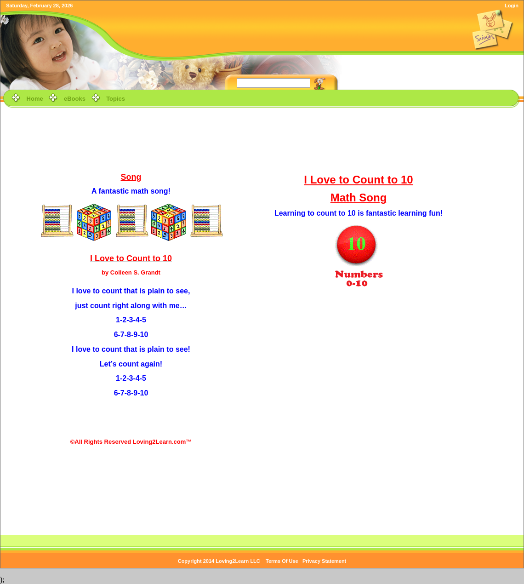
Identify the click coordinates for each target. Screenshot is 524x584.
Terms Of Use (282, 561)
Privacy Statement (324, 561)
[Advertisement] (262, 138)
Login (511, 5)
